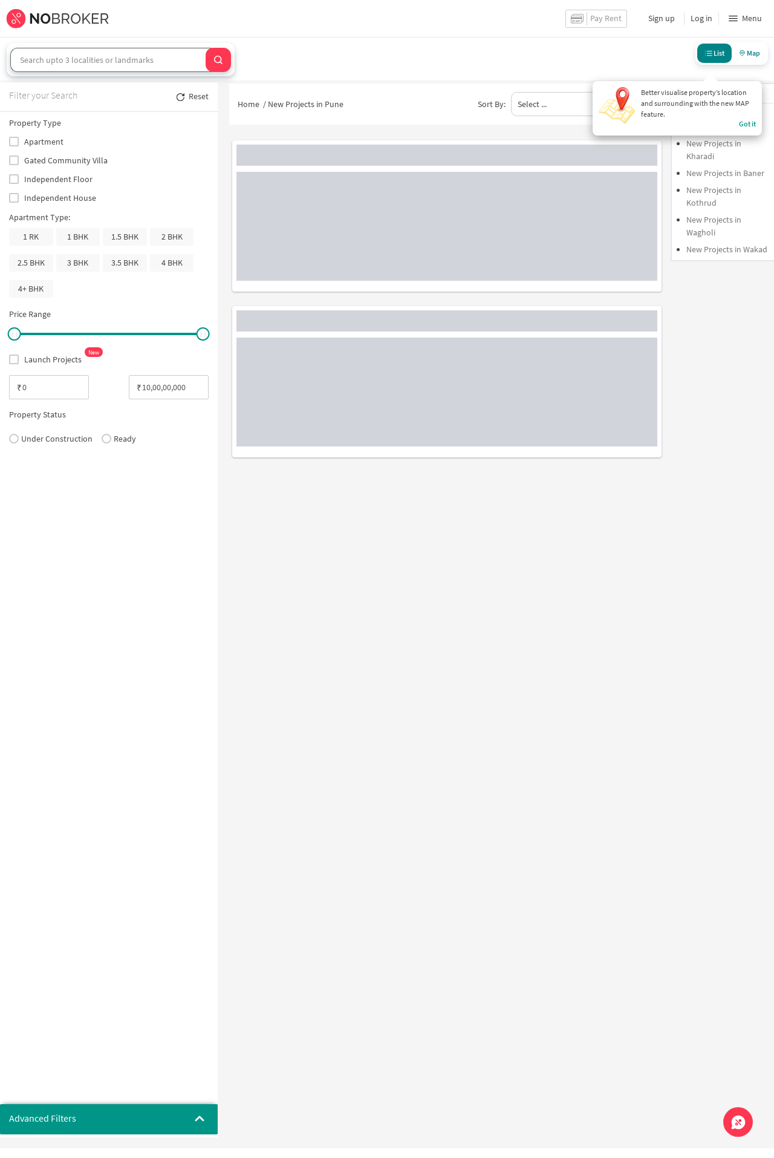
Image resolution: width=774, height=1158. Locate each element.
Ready (119, 438)
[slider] (14, 334)
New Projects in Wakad (726, 249)
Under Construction (51, 438)
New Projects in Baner (725, 173)
